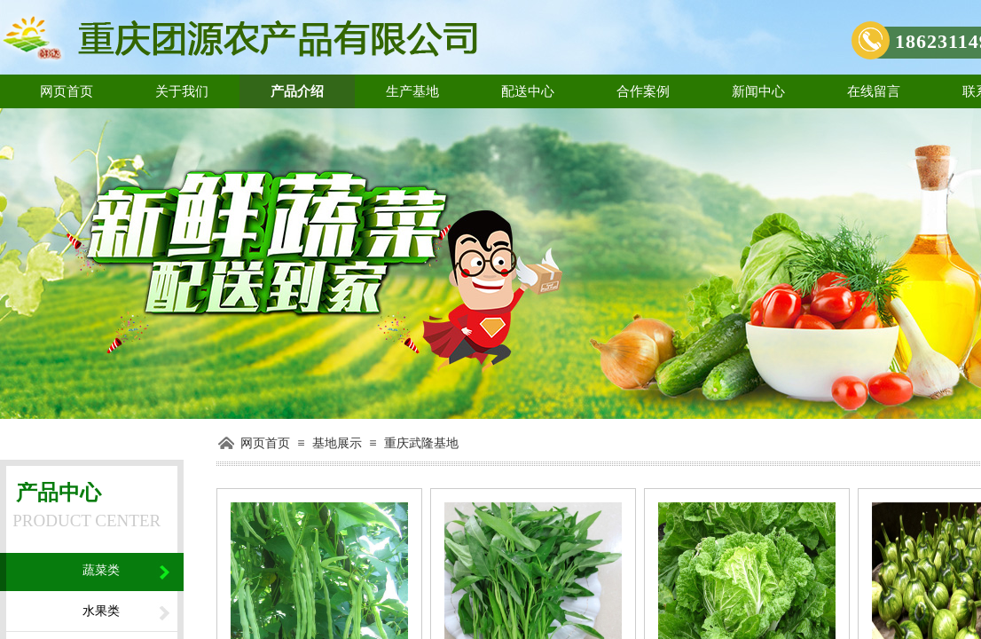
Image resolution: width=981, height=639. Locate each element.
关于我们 (181, 91)
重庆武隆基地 (421, 443)
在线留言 (873, 91)
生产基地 (412, 91)
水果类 (101, 611)
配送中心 (527, 91)
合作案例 (643, 91)
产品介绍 (297, 91)
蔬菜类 (101, 570)
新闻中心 (758, 91)
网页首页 (66, 91)
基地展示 (337, 443)
